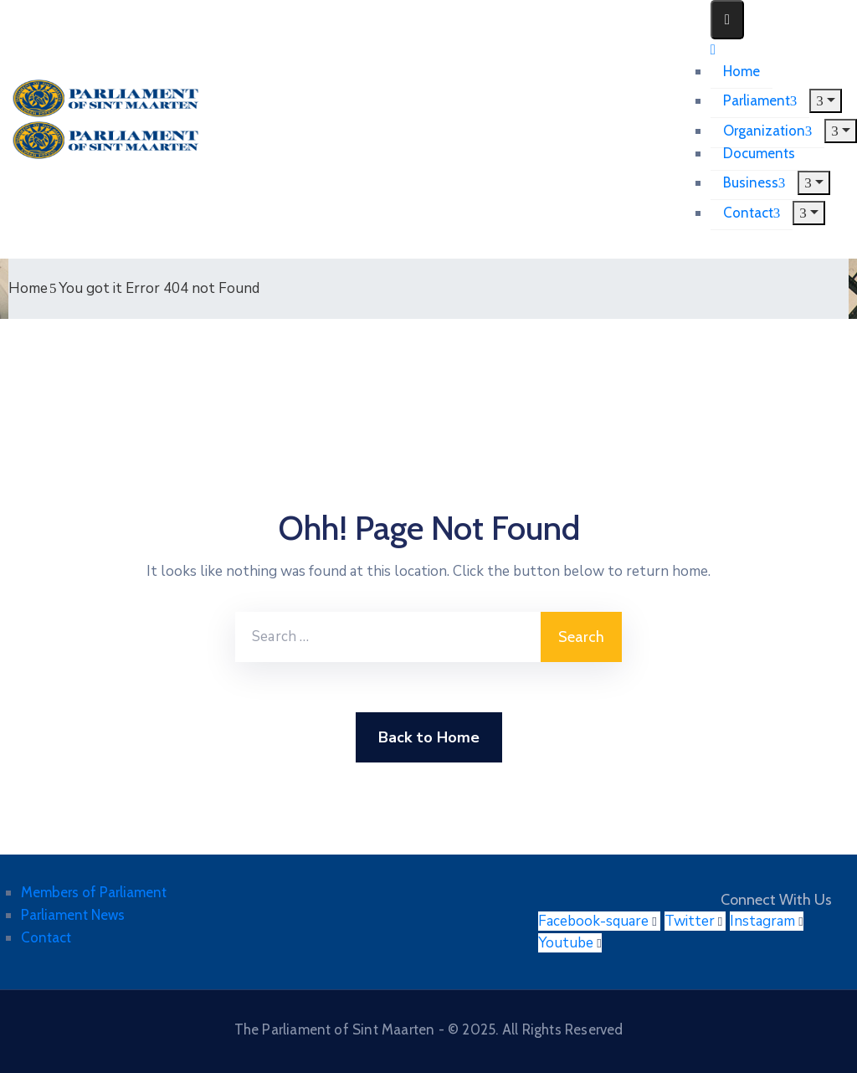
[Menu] (825, 101)
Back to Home (429, 737)
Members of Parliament (94, 892)
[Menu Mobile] (727, 19)
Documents (759, 153)
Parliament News (73, 914)
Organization (768, 130)
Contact (752, 212)
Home (741, 71)
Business (754, 182)
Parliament (760, 100)
